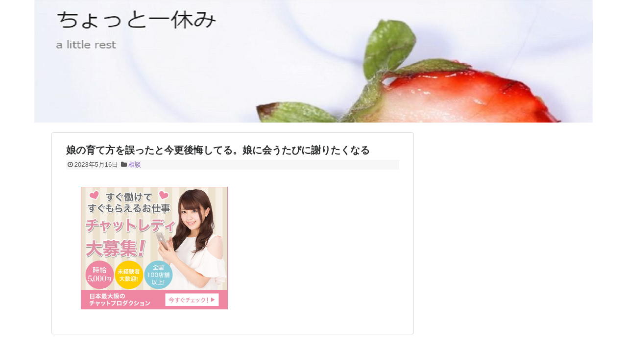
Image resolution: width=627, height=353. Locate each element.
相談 (134, 164)
